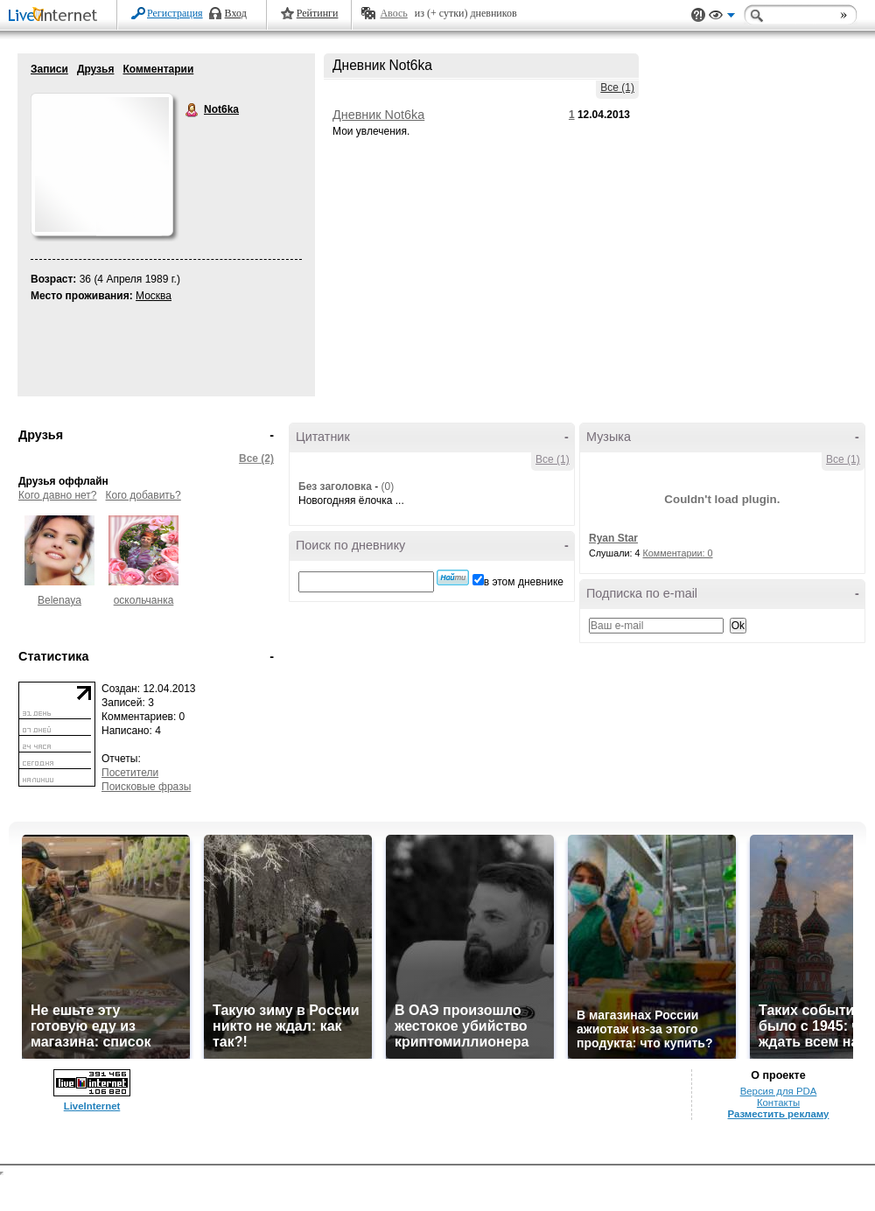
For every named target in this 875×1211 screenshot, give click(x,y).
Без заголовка (335, 486)
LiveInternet (56, 16)
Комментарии (157, 69)
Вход (236, 13)
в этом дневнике (524, 582)
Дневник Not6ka (378, 115)
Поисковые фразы (146, 786)
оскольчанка (144, 600)
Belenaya (59, 600)
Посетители (130, 772)
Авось (393, 13)
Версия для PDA (778, 1091)
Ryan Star (613, 538)
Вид (722, 17)
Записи (49, 69)
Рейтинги (318, 13)
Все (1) (617, 87)
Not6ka (193, 110)
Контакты (778, 1102)
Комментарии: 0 (678, 553)
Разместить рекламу (779, 1114)
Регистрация (175, 13)
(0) (387, 486)
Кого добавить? (143, 495)
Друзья (96, 69)
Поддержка (698, 15)
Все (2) (256, 458)
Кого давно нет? (57, 495)
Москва (154, 296)
